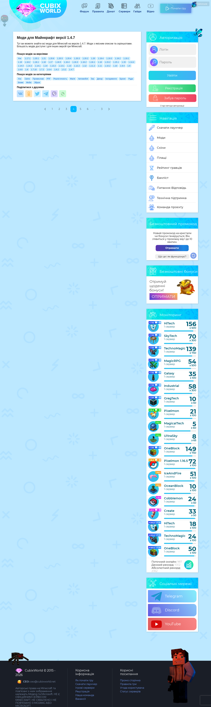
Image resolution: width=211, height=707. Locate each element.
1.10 (115, 66)
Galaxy (169, 373)
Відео (150, 10)
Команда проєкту (166, 207)
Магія (72, 79)
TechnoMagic (174, 348)
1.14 (45, 66)
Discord (165, 610)
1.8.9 (20, 69)
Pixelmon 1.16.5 (176, 461)
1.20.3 (77, 58)
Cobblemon (173, 498)
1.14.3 (20, 66)
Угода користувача (132, 687)
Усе (19, 58)
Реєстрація (168, 88)
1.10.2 (107, 66)
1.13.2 (53, 66)
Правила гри (128, 684)
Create (169, 511)
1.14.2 (29, 66)
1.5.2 (64, 69)
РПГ (49, 79)
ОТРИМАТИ (163, 296)
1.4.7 (71, 69)
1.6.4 (49, 69)
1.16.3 (75, 62)
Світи (27, 79)
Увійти (172, 75)
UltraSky (171, 436)
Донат (110, 10)
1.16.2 (83, 62)
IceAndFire (172, 473)
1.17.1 (27, 58)
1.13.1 (61, 66)
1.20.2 (85, 58)
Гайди (137, 10)
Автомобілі (83, 79)
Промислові (38, 79)
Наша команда (84, 695)
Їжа (92, 79)
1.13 (69, 66)
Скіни (157, 148)
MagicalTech (174, 423)
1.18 (44, 62)
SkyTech (170, 336)
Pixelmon (171, 411)
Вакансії (80, 698)
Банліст (158, 178)
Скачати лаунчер (166, 128)
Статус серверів (130, 691)
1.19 (20, 62)
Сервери (124, 10)
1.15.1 (116, 62)
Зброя (37, 82)
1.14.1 (38, 66)
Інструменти (111, 79)
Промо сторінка (130, 680)
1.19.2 (118, 58)
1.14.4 (131, 62)
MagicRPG (172, 361)
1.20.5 (60, 58)
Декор (99, 79)
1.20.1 (36, 58)
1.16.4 (67, 62)
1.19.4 (101, 58)
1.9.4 (122, 66)
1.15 (124, 62)
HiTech (169, 323)
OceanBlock (173, 486)
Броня (122, 79)
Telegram (166, 596)
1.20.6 (51, 58)
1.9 (128, 66)
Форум (84, 10)
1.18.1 (36, 62)
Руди (130, 79)
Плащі (157, 158)
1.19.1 (126, 58)
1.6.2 (56, 69)
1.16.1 (92, 62)
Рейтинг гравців (165, 168)
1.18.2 (27, 62)
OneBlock (172, 448)
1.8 (26, 69)
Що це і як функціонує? (172, 256)
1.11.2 (92, 66)
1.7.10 (34, 69)
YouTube (166, 624)
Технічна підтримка (167, 198)
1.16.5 (58, 62)
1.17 (50, 62)
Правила (97, 10)
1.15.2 (107, 62)
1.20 (93, 58)
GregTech (171, 398)
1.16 (100, 62)
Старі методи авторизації (172, 106)
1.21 (44, 58)
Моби (28, 82)
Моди (157, 138)
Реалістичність (60, 79)
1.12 (84, 66)
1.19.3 (109, 58)
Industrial (171, 386)
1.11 (100, 66)
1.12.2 (77, 66)
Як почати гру (84, 680)
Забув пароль (169, 98)
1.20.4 (68, 58)
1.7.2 (42, 69)
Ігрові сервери (84, 687)
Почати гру (176, 7)
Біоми (20, 82)
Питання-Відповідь (167, 188)
